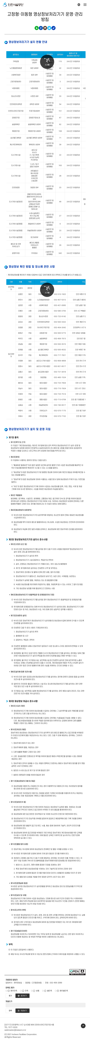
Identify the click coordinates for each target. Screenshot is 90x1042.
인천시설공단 (12, 4)
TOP (83, 1025)
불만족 (49, 991)
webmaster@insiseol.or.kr (15, 1030)
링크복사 (53, 28)
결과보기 (24, 996)
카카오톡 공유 (45, 28)
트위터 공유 (49, 28)
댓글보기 (24, 1011)
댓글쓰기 (9, 1001)
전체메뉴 (85, 5)
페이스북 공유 (41, 28)
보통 (37, 991)
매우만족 (14, 991)
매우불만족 (64, 991)
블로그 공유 (37, 28)
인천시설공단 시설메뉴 (79, 5)
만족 (26, 991)
